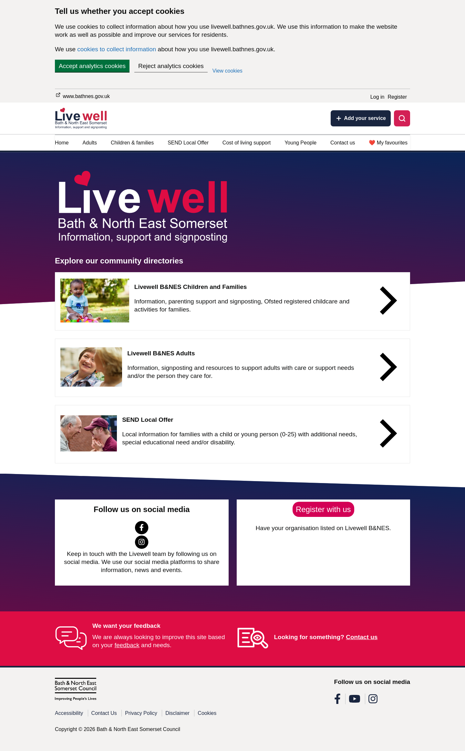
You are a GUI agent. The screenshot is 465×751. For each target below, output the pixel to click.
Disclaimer (177, 713)
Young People (300, 142)
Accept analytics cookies (92, 66)
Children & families (132, 142)
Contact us (342, 142)
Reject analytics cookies (171, 66)
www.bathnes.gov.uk (82, 95)
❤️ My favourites (388, 142)
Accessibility (69, 713)
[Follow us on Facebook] (141, 532)
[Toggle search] (402, 118)
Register (397, 97)
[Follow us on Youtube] (354, 701)
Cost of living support (246, 142)
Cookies (207, 713)
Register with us (323, 509)
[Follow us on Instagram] (141, 546)
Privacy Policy (141, 713)
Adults (90, 142)
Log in (377, 97)
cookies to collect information (116, 49)
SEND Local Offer (188, 142)
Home (62, 142)
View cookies (227, 71)
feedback (127, 645)
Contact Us (104, 713)
